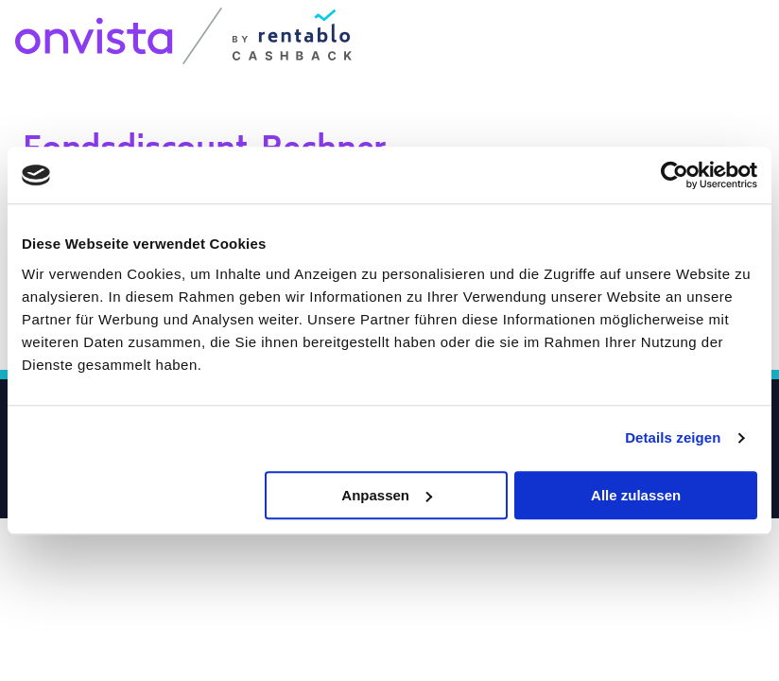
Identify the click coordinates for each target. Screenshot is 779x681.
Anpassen (386, 495)
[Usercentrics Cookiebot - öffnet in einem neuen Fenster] (674, 175)
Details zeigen (672, 437)
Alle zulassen (636, 495)
